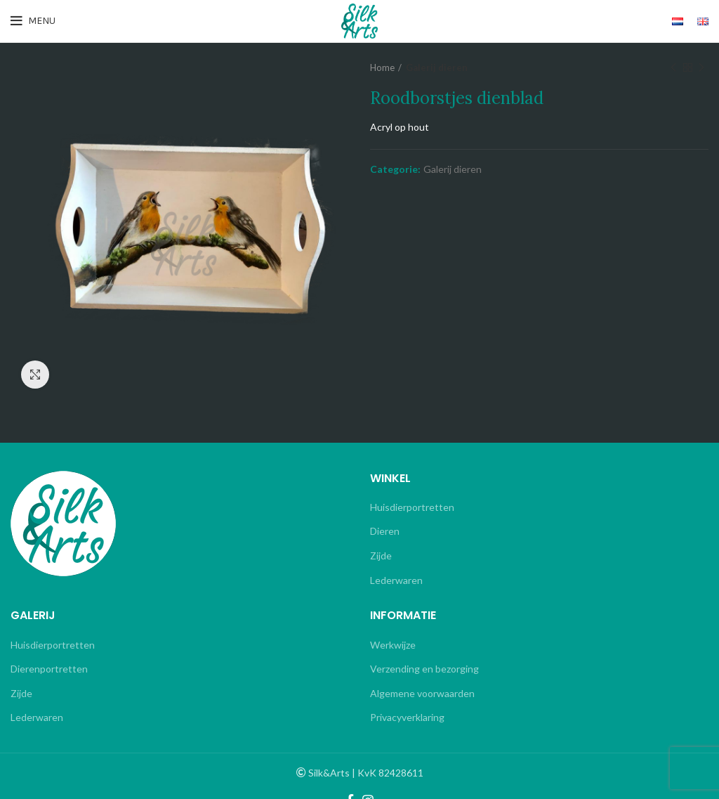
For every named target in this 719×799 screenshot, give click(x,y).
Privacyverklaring (407, 717)
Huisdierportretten (412, 507)
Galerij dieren (437, 67)
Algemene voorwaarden (422, 693)
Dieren (385, 531)
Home (382, 67)
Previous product (673, 68)
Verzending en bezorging (424, 669)
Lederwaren (396, 580)
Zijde (381, 555)
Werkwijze (393, 645)
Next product (701, 68)
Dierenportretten (49, 669)
